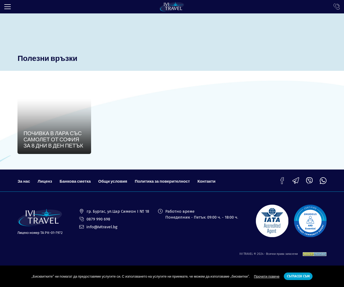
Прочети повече (267, 276)
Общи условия (112, 181)
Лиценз (45, 181)
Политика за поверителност (162, 181)
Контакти (207, 181)
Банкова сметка (75, 181)
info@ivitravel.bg (102, 227)
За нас (23, 181)
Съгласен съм (298, 276)
